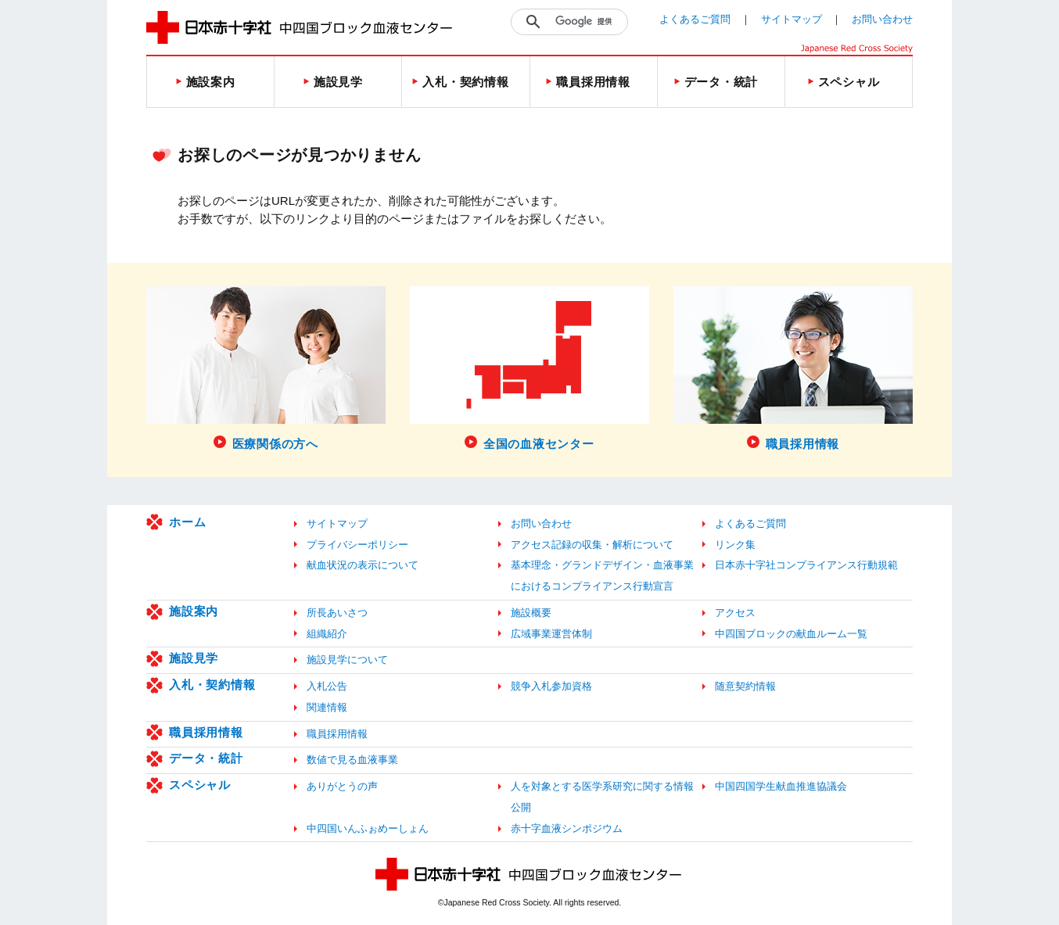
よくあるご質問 (695, 19)
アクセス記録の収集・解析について (592, 544)
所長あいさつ (337, 612)
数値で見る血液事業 (352, 759)
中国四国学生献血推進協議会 (781, 786)
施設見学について (347, 659)
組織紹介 (327, 634)
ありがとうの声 (342, 786)
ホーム (187, 522)
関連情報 (327, 707)
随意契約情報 (745, 686)
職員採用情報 (206, 732)
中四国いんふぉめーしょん (368, 828)
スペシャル (200, 784)
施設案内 (193, 611)
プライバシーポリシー (357, 544)
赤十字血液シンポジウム (567, 828)
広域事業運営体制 (551, 634)
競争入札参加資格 (551, 686)
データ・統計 (206, 758)
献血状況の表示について (362, 565)
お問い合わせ (882, 19)
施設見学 (193, 658)
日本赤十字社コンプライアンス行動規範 (806, 565)
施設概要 (531, 612)
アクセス (735, 612)
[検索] (587, 22)
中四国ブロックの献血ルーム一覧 (791, 634)
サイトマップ (791, 19)
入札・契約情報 (212, 684)
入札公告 (327, 686)
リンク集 (735, 544)
